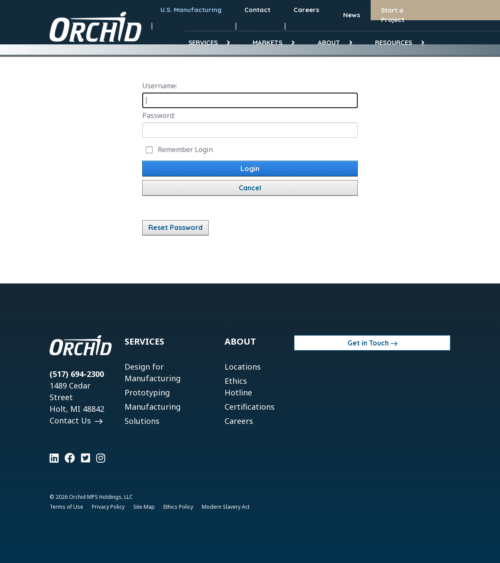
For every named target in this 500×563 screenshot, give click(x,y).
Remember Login (185, 149)
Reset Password (175, 227)
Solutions (142, 421)
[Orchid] (95, 26)
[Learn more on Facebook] (70, 458)
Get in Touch (368, 343)
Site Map (144, 506)
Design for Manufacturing (153, 372)
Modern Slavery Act (226, 506)
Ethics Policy (178, 506)
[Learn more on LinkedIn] (54, 458)
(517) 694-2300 (77, 374)
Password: (158, 115)
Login (250, 168)
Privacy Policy (108, 506)
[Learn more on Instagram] (100, 458)
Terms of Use (66, 506)
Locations (243, 366)
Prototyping (147, 392)
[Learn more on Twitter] (85, 458)
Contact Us (71, 420)
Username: (159, 85)
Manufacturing (153, 406)
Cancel (250, 188)
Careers (239, 421)
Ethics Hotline (238, 387)
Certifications (250, 406)
